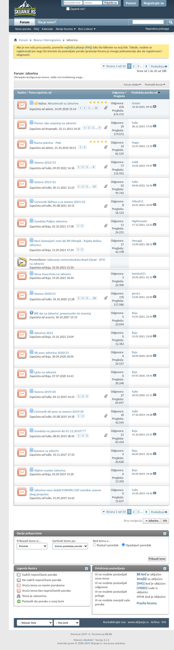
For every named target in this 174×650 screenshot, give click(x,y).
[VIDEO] (142, 588)
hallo (48, 168)
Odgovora (118, 92)
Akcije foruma (64, 28)
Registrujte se (154, 3)
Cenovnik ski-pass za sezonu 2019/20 (59, 411)
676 (121, 107)
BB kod (141, 574)
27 (122, 395)
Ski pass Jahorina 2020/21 (51, 353)
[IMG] (141, 583)
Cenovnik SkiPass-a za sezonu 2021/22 (59, 202)
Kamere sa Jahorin (46, 451)
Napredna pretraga (157, 28)
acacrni (49, 317)
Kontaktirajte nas (114, 622)
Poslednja (159, 66)
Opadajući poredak (136, 545)
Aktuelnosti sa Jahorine (63, 103)
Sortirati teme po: (64, 541)
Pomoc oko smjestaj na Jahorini (55, 123)
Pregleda (119, 96)
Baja (48, 226)
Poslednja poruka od (146, 92)
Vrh (165, 520)
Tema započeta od (40, 92)
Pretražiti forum (154, 84)
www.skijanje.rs (138, 622)
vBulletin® (89, 640)
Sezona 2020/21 (45, 293)
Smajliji (142, 579)
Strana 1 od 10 (115, 66)
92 (122, 185)
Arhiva (155, 622)
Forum (24, 22)
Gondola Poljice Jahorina (50, 221)
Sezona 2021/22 (45, 182)
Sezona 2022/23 (45, 162)
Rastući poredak (105, 545)
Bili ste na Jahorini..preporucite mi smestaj (62, 313)
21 (122, 434)
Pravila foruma (147, 603)
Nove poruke (23, 28)
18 (94, 298)
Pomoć (131, 3)
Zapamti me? (75, 9)
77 (122, 166)
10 (94, 186)
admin (49, 109)
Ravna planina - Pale (47, 143)
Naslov (22, 92)
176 (121, 297)
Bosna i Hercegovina (47, 40)
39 (122, 126)
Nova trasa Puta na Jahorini (52, 274)
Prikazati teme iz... (29, 541)
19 (122, 146)
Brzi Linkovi (85, 28)
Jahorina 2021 (43, 333)
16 (122, 415)
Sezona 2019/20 (45, 392)
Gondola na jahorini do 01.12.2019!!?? (60, 431)
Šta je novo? (47, 22)
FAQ (36, 28)
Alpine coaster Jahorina (50, 470)
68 (96, 108)
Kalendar (47, 28)
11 (122, 225)
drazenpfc (51, 128)
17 (122, 244)
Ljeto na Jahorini (45, 372)
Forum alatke (131, 84)
